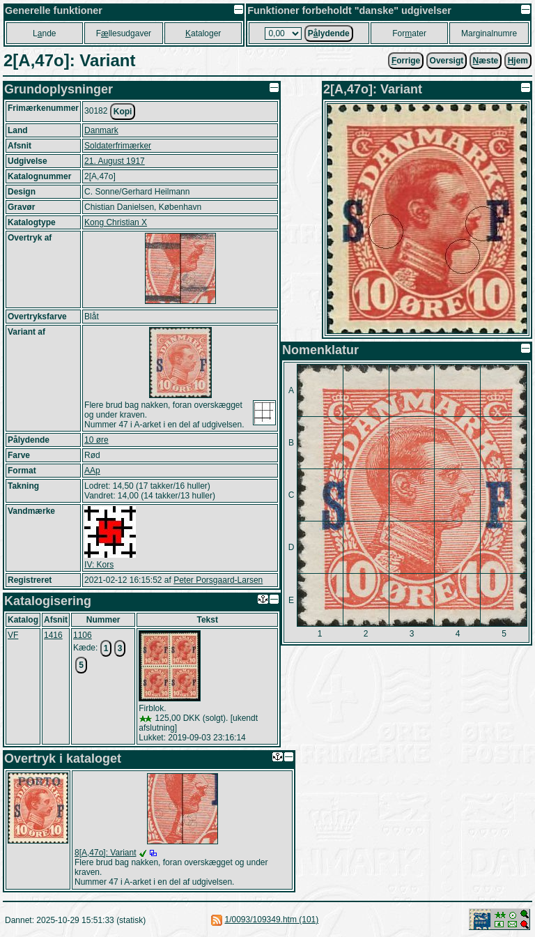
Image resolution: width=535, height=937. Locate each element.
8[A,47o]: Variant (106, 853)
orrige (405, 61)
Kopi (123, 111)
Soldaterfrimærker (117, 146)
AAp (92, 470)
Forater (409, 33)
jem (518, 61)
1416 (53, 635)
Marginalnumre (489, 33)
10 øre (96, 440)
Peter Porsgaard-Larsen (218, 580)
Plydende (329, 33)
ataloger (203, 33)
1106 (82, 635)
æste (486, 61)
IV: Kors (99, 565)
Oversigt (447, 61)
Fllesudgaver (123, 33)
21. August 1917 (114, 161)
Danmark (101, 130)
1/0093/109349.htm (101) (272, 919)
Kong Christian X (115, 222)
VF (13, 635)
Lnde (44, 33)
